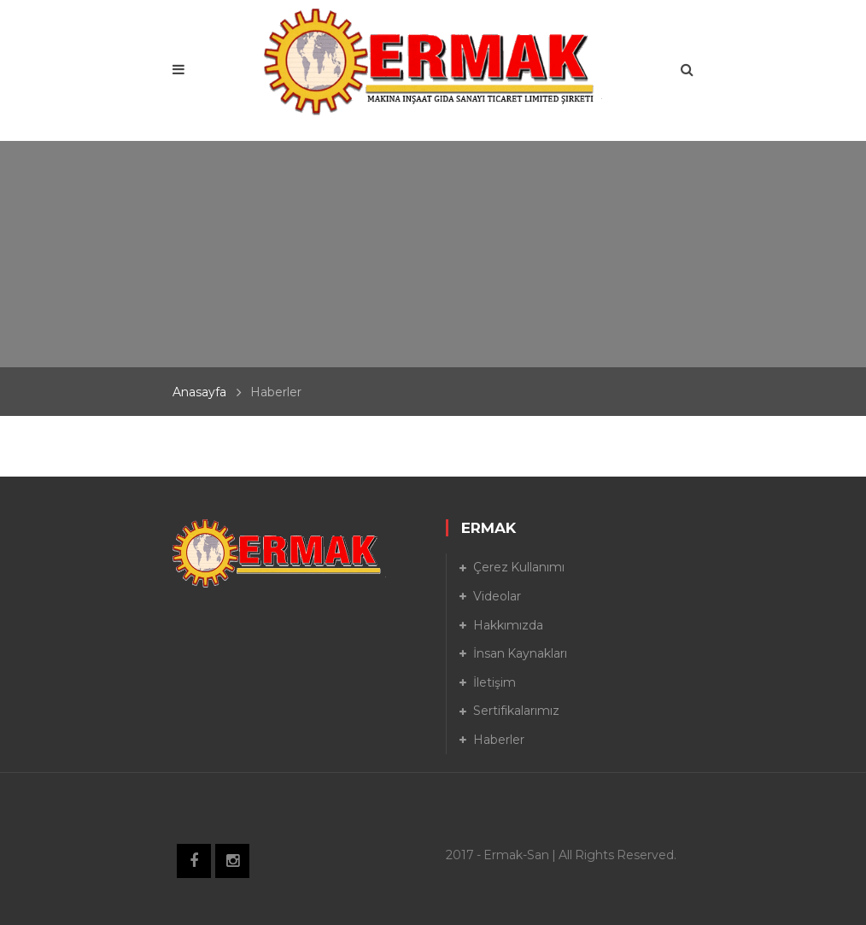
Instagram (232, 861)
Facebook (194, 861)
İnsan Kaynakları (520, 653)
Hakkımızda (508, 625)
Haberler (498, 739)
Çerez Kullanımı (519, 567)
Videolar (497, 596)
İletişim (494, 682)
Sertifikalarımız (516, 710)
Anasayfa (199, 392)
